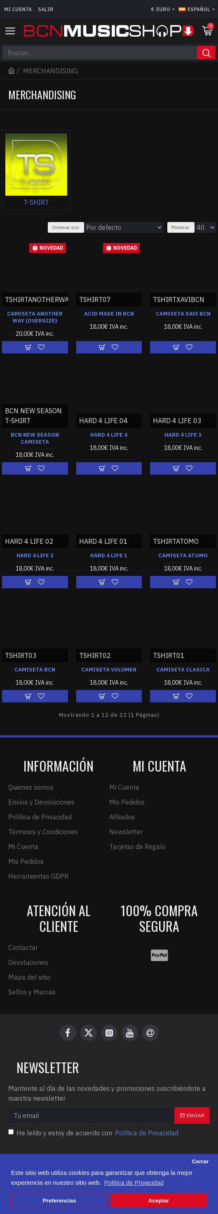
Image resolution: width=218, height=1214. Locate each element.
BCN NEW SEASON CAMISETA (35, 438)
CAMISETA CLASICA (183, 670)
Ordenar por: (66, 227)
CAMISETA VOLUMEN (108, 670)
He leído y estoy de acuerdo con (94, 1133)
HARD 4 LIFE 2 (35, 555)
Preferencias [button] (59, 1201)
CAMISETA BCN (34, 670)
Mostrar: (180, 227)
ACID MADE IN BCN (109, 314)
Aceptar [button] (158, 1201)
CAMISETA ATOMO (183, 555)
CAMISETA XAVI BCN (183, 314)
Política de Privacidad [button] (134, 1182)
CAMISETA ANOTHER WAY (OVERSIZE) (35, 317)
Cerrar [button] (200, 1161)
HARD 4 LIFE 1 (108, 555)
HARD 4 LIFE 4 (108, 435)
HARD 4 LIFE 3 (183, 435)
